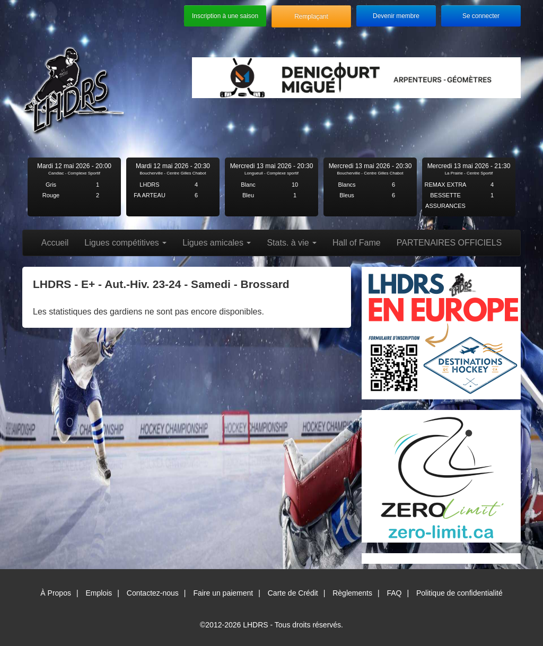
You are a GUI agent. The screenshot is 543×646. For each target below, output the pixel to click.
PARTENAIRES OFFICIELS (449, 242)
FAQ (394, 593)
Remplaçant (311, 16)
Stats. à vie (292, 242)
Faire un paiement (223, 593)
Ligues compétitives (125, 242)
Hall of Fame (356, 242)
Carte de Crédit (293, 593)
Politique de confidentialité (459, 593)
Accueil (55, 242)
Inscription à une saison (225, 16)
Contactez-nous (153, 593)
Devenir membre (396, 16)
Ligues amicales (216, 242)
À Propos (55, 593)
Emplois (98, 593)
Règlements (352, 593)
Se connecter (481, 16)
